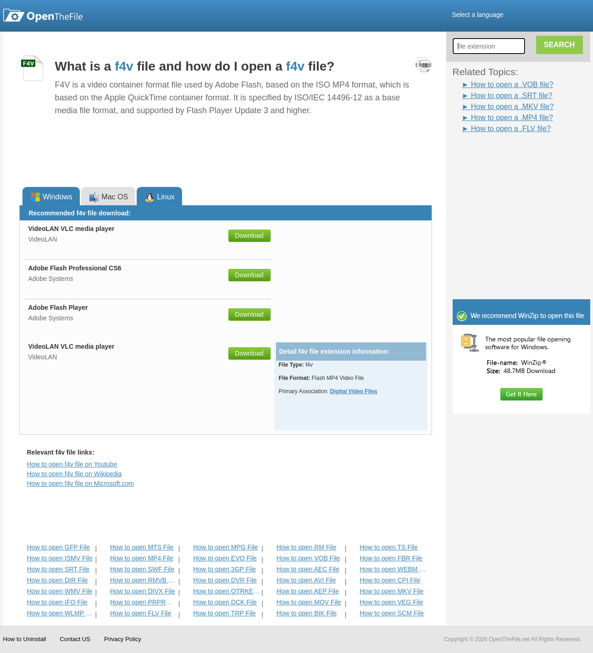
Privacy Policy (122, 639)
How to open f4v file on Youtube (72, 464)
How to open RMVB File (143, 580)
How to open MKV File (391, 591)
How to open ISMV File (60, 558)
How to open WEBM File (393, 569)
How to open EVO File (225, 558)
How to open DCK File (225, 602)
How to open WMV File (60, 591)
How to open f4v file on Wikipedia (74, 473)
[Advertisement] (508, 155)
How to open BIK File (307, 613)
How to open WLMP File (60, 613)
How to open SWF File (142, 569)
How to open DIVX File (142, 591)
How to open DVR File (225, 580)
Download (249, 235)
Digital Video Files (353, 391)
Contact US (75, 639)
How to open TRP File (224, 613)
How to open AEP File (308, 591)
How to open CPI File (390, 580)
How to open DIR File (57, 580)
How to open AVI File (306, 580)
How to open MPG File (225, 547)
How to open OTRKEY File (226, 591)
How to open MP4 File (141, 558)
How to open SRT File (58, 569)
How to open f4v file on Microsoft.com (80, 483)
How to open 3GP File (224, 569)
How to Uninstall (24, 639)
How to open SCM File (392, 613)
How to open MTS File (142, 547)
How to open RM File (307, 547)
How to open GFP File (58, 547)
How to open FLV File (141, 613)
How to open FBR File (391, 558)
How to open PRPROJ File (143, 602)
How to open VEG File (391, 602)
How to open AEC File (308, 569)
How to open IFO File (57, 602)
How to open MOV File (309, 602)
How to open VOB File (308, 558)
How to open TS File (389, 547)
